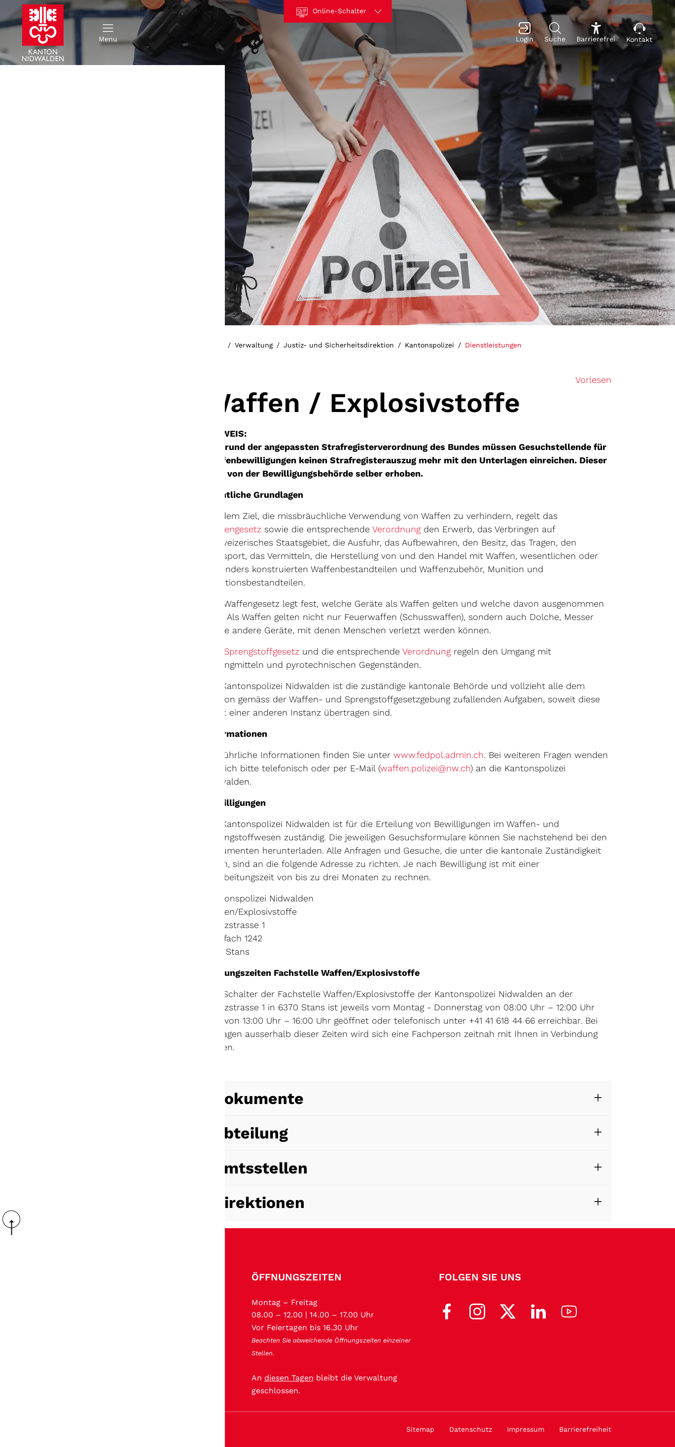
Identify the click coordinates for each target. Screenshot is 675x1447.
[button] (108, 32)
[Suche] (555, 32)
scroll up (14, 1222)
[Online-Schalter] (337, 11)
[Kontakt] (639, 32)
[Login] (524, 32)
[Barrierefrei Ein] (596, 32)
